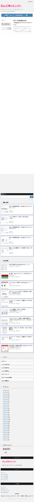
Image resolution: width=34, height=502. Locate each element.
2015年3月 (5, 434)
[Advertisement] (17, 102)
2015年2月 (5, 436)
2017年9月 (5, 397)
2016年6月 (5, 406)
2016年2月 (5, 414)
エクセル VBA (25, 31)
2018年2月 (5, 392)
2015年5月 (5, 430)
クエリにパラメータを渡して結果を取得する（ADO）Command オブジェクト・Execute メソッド (20, 320)
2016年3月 (5, 412)
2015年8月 (5, 425)
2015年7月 (5, 427)
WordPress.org (5, 492)
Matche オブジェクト (19, 28)
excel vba (25, 26)
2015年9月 (5, 423)
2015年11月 (5, 419)
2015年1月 (5, 438)
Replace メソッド (25, 30)
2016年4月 (5, 410)
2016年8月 (5, 403)
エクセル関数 (5, 371)
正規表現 (29, 31)
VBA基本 (21, 26)
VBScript (20, 31)
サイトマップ (5, 479)
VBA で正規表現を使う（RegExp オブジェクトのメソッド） (22, 22)
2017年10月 (5, 395)
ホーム (3, 472)
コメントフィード (6, 490)
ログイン (4, 487)
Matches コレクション (27, 28)
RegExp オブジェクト (17, 30)
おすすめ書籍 (5, 380)
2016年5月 (5, 408)
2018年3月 (5, 390)
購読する (3, 194)
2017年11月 (5, 394)
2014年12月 (5, 439)
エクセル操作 (5, 367)
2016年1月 (5, 416)
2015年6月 (5, 428)
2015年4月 (5, 432)
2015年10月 (5, 421)
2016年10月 (5, 401)
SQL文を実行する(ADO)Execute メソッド (19, 264)
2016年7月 (5, 405)
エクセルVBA (6, 364)
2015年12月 (5, 417)
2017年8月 (5, 399)
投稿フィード (5, 488)
